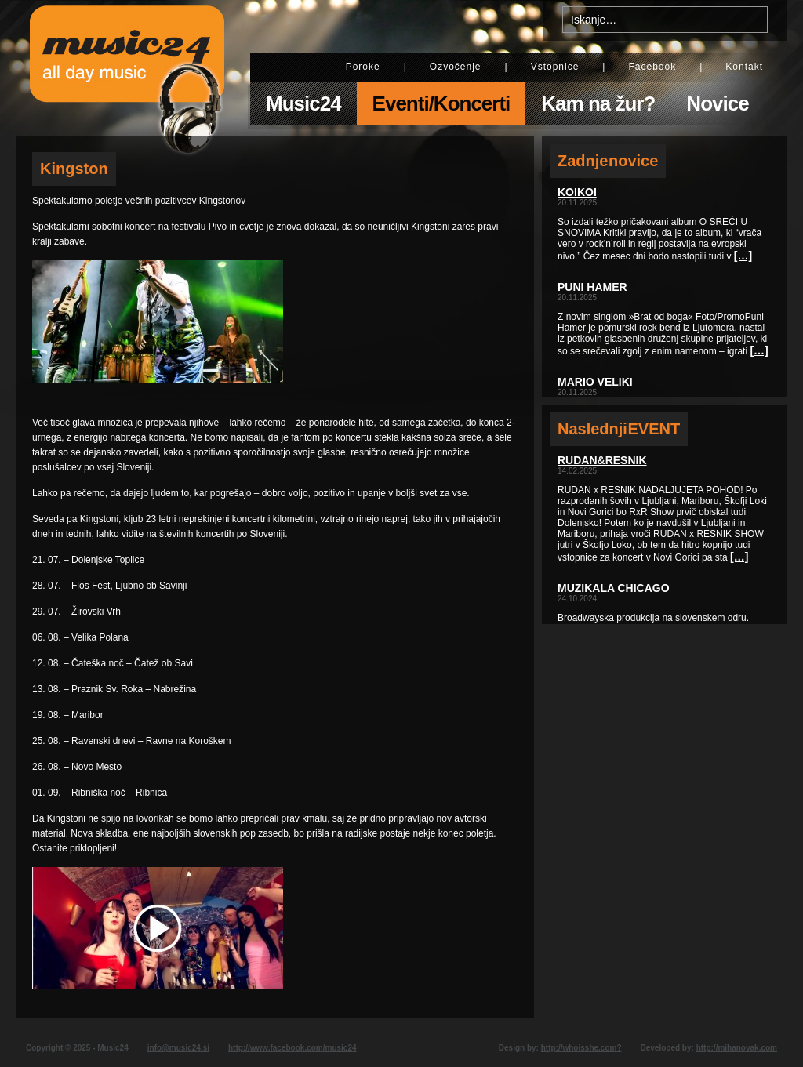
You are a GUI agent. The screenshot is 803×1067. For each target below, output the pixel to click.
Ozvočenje (455, 66)
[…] (743, 255)
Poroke (363, 66)
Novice (717, 103)
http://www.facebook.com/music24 (292, 1047)
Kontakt (744, 66)
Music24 (303, 103)
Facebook (652, 66)
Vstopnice (555, 66)
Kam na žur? (598, 103)
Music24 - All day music (127, 68)
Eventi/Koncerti (441, 103)
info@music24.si (178, 1047)
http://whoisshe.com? (581, 1047)
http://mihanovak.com (736, 1047)
